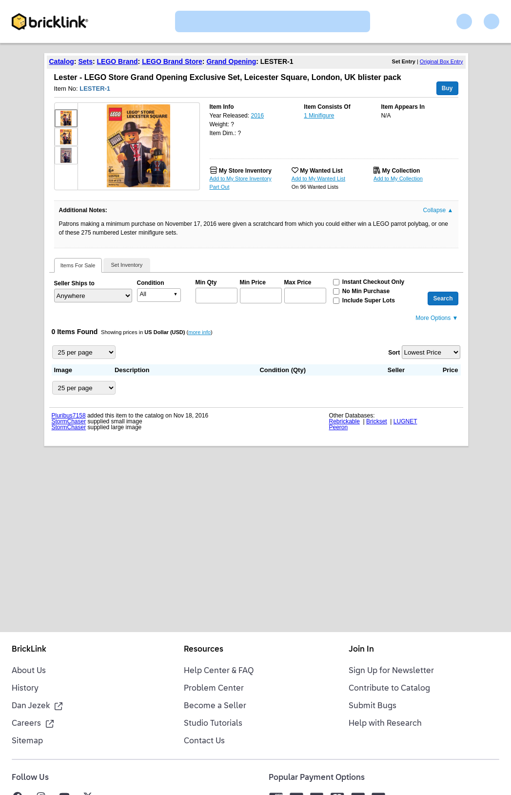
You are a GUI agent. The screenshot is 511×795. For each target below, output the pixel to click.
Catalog (61, 61)
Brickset (376, 421)
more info (199, 332)
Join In (361, 650)
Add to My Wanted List (318, 178)
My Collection (401, 170)
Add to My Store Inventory (241, 178)
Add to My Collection (398, 178)
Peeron (338, 427)
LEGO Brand (117, 61)
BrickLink (29, 650)
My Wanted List (321, 170)
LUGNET (405, 421)
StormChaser (69, 421)
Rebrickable (344, 421)
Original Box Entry (441, 61)
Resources (203, 650)
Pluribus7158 (69, 415)
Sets (85, 61)
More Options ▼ (436, 318)
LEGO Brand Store (172, 61)
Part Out (220, 187)
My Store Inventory (245, 170)
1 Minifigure (319, 115)
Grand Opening (231, 61)
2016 (257, 115)
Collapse (438, 210)
